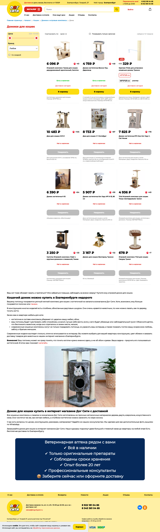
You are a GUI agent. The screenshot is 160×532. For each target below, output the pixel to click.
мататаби (43, 343)
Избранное (140, 10)
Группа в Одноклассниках (145, 507)
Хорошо (79, 527)
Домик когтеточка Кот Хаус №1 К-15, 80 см (99, 198)
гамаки (34, 304)
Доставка (28, 3)
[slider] (10, 38)
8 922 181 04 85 (147, 1)
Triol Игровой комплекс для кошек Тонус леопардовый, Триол (133, 198)
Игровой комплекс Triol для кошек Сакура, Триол (133, 258)
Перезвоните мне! (130, 1)
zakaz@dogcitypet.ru (34, 510)
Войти (130, 9)
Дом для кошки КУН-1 (56, 136)
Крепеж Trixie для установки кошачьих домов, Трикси (131, 69)
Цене (62, 34)
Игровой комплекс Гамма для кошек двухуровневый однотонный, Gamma (63, 69)
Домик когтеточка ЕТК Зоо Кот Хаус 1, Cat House (134, 137)
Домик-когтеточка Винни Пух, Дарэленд (95, 69)
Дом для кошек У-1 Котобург (94, 136)
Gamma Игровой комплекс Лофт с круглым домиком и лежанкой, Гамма (62, 258)
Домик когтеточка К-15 (56, 197)
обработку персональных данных (46, 528)
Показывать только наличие (103, 34)
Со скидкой (16, 55)
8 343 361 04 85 (147, 4)
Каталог (31, 9)
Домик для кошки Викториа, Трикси (98, 257)
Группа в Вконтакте (140, 507)
